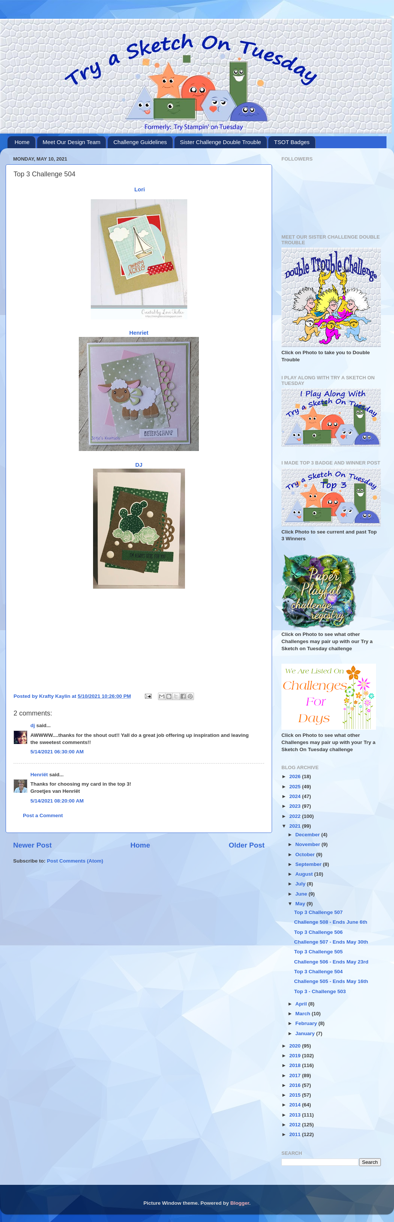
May (301, 903)
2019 (295, 1055)
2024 (295, 796)
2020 (295, 1046)
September (309, 864)
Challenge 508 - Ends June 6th (330, 922)
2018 (295, 1065)
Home (22, 142)
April (301, 1004)
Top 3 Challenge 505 (318, 951)
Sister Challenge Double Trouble (220, 142)
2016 (295, 1085)
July (301, 884)
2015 (295, 1095)
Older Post (247, 845)
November (308, 844)
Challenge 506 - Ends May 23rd (331, 962)
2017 (295, 1075)
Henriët (39, 774)
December (308, 834)
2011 (295, 1134)
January (305, 1033)
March (303, 1013)
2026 (295, 776)
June (301, 894)
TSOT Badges (292, 142)
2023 (295, 806)
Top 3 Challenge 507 (318, 912)
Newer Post (32, 845)
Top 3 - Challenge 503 (320, 991)
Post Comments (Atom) (75, 861)
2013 (295, 1115)
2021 (295, 826)
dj (32, 725)
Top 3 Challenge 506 (318, 932)
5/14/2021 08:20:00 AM (57, 801)
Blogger (239, 1203)
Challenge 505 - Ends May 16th (331, 981)
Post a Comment (43, 815)
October (305, 854)
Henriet (138, 333)
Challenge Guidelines (140, 142)
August (304, 874)
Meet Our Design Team (72, 142)
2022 (295, 816)
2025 (295, 786)
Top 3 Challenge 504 (318, 971)
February (307, 1023)
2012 (295, 1124)
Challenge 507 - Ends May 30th (331, 942)
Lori (139, 189)
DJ (139, 465)
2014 (295, 1105)
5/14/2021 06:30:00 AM (57, 752)
